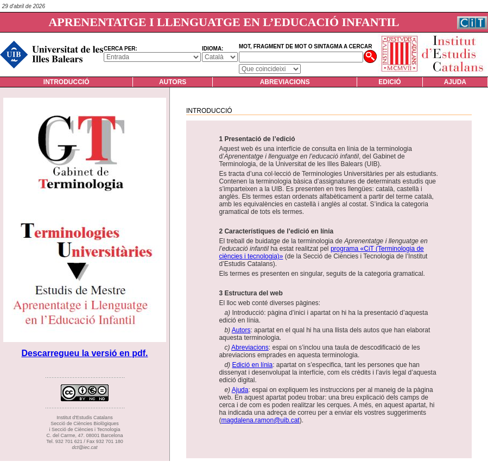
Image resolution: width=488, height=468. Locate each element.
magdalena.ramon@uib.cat (260, 420)
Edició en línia (252, 365)
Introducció (66, 82)
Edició (389, 82)
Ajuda (455, 82)
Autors (172, 82)
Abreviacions (285, 82)
